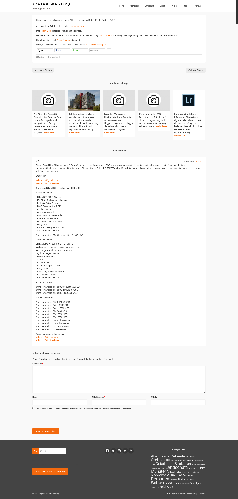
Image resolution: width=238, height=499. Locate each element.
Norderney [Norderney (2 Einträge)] (195, 472)
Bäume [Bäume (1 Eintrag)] (201, 461)
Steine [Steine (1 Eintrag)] (153, 487)
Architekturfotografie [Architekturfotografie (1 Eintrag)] (178, 461)
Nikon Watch (106, 35)
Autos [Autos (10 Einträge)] (189, 460)
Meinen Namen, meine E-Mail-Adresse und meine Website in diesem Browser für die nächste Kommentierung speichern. (83, 409)
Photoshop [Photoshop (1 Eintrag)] (174, 480)
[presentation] (55, 418)
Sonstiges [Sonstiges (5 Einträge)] (195, 483)
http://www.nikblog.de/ (96, 44)
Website (154, 397)
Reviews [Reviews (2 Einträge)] (190, 480)
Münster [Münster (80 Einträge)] (158, 471)
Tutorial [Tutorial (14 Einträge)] (161, 486)
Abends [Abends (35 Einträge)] (157, 456)
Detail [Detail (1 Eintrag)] (153, 464)
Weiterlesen (49, 132)
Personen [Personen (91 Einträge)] (160, 478)
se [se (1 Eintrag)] (180, 484)
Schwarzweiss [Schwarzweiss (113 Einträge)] (165, 482)
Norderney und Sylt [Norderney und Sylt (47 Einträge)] (167, 475)
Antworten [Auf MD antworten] (199, 161)
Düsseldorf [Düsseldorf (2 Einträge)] (196, 464)
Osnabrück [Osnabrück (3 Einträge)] (189, 476)
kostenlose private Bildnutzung (50, 471)
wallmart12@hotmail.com (47, 183)
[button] (45, 50)
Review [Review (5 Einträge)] (182, 479)
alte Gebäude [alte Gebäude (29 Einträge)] (174, 456)
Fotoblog (41, 57)
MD (37, 161)
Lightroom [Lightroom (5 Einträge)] (192, 468)
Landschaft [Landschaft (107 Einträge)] (176, 467)
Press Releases (78, 26)
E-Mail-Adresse (98, 397)
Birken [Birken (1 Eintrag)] (196, 461)
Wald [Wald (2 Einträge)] (169, 487)
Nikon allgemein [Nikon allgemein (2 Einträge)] (183, 472)
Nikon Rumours (64, 40)
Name (35, 397)
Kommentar (37, 364)
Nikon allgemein (55, 57)
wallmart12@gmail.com (47, 180)
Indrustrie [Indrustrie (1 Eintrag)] (161, 468)
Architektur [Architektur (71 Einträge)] (161, 459)
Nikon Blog (46, 31)
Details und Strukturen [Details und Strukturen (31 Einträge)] (173, 464)
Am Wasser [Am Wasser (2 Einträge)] (190, 457)
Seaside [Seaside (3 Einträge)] (186, 483)
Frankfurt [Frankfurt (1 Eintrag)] (154, 468)
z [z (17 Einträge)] (172, 486)
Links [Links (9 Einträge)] (202, 467)
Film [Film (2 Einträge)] (203, 464)
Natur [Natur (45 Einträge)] (171, 471)
